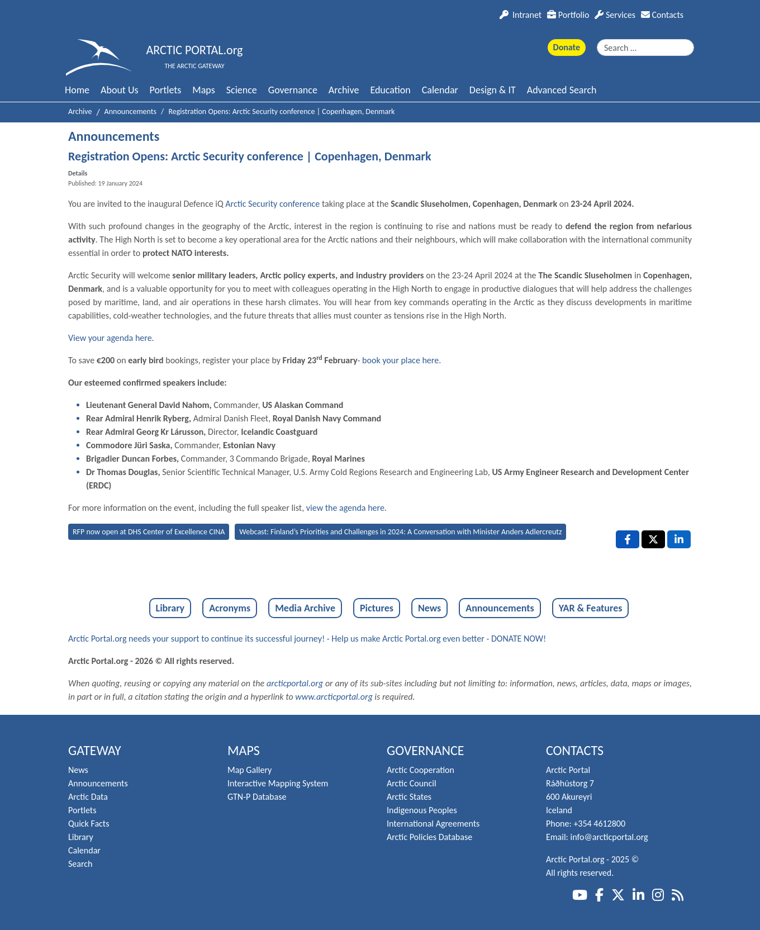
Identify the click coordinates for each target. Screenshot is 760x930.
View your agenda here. (111, 338)
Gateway (94, 750)
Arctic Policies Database (429, 837)
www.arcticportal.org (334, 696)
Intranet (521, 15)
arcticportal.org (295, 683)
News (429, 608)
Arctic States (409, 796)
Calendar (440, 90)
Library (170, 608)
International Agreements (433, 823)
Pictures (376, 608)
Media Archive (305, 608)
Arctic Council (411, 783)
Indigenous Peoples (422, 810)
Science (241, 90)
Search (80, 863)
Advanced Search (562, 90)
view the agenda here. (346, 507)
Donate (566, 47)
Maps (203, 90)
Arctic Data (88, 796)
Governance (292, 90)
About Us (120, 90)
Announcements (500, 608)
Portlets (166, 90)
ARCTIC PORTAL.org (194, 50)
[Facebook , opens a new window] (627, 539)
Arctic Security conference (272, 203)
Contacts (662, 15)
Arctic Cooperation (420, 770)
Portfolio (568, 15)
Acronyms (229, 608)
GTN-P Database (256, 796)
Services (615, 15)
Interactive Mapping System (277, 783)
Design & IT (492, 90)
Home (77, 90)
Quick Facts (88, 823)
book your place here (400, 360)
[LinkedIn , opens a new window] (679, 539)
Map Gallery (249, 770)
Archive (344, 90)
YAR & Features (591, 608)
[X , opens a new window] (653, 539)
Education (390, 90)
